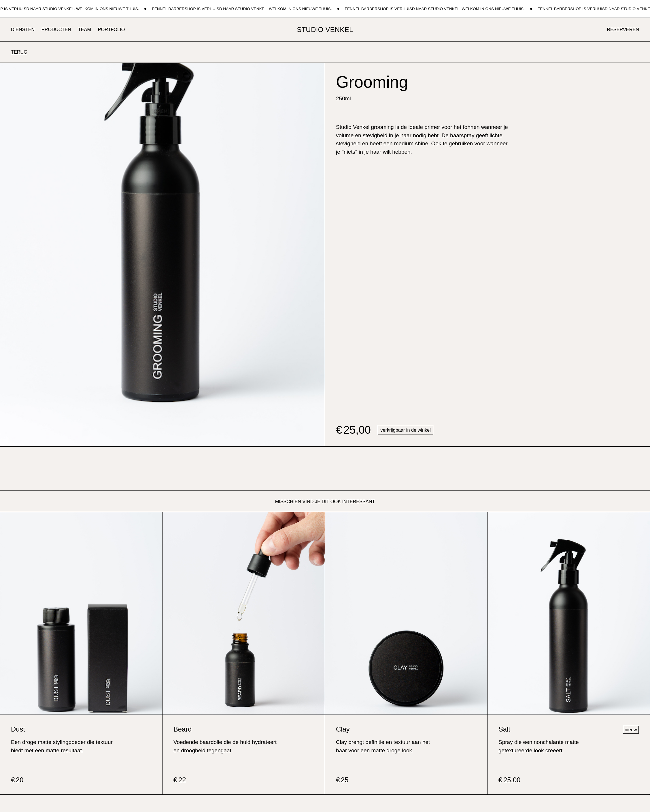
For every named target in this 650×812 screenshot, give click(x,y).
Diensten (23, 29)
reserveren (623, 29)
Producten (56, 29)
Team (84, 29)
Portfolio (111, 29)
